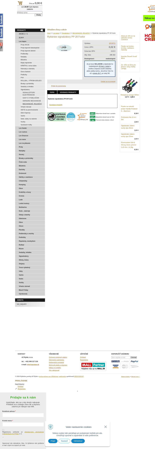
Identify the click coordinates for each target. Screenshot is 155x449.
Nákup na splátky (55, 368)
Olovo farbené (25, 72)
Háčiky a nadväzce (26, 177)
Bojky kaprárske (26, 63)
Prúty (21, 147)
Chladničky (23, 181)
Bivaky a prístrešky (27, 84)
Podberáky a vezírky (26, 233)
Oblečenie (22, 218)
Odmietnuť (78, 441)
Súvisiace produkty (68, 92)
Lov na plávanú (24, 143)
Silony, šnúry (23, 260)
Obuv (21, 188)
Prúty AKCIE (25, 45)
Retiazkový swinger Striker (130, 108)
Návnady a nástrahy (28, 69)
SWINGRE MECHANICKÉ (32, 101)
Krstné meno (7, 410)
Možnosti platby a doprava (58, 365)
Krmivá (21, 196)
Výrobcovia (23, 294)
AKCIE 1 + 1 (23, 34)
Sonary (21, 154)
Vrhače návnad (26, 107)
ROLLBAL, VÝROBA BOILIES (31, 81)
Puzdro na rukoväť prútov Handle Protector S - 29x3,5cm (129, 122)
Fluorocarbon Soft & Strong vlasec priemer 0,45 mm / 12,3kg (128, 158)
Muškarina (23, 207)
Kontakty (41, 25)
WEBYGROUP (79, 376)
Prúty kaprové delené (28, 51)
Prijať (53, 441)
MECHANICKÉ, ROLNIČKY (32, 104)
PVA (22, 78)
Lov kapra (22, 41)
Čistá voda (23, 162)
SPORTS (112, 43)
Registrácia (127, 38)
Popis (52, 92)
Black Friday (23, 290)
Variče (23, 116)
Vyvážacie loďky (26, 125)
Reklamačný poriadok (56, 362)
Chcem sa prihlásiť (23, 443)
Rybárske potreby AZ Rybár (28, 7)
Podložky (24, 75)
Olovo (21, 226)
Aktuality (20, 25)
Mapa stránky (125, 376)
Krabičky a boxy (25, 192)
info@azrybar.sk (33, 365)
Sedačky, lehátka (25, 252)
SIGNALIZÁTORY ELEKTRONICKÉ (29, 94)
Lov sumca (23, 132)
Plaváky (22, 230)
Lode (21, 200)
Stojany (21, 264)
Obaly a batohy (24, 215)
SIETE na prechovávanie (29, 110)
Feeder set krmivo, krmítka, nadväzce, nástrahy (127, 61)
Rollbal (21, 245)
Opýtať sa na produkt (108, 81)
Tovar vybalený (24, 267)
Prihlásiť (126, 36)
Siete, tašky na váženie (29, 119)
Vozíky (23, 122)
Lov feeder (23, 128)
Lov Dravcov (23, 136)
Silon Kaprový (25, 113)
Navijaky (24, 57)
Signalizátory (25, 90)
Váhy (21, 271)
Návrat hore (135, 376)
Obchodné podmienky (56, 360)
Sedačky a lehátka (27, 87)
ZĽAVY (21, 38)
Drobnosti (22, 173)
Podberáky (24, 54)
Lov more (22, 139)
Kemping (22, 185)
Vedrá (21, 279)
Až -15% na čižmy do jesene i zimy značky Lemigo (128, 80)
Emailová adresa (8, 401)
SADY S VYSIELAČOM (31, 98)
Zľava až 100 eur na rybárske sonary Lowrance (128, 51)
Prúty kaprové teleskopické (30, 48)
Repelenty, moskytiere (27, 241)
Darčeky (22, 169)
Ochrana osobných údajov (58, 357)
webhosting (62, 376)
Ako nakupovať (54, 370)
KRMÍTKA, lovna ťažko (29, 66)
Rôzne (21, 249)
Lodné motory (24, 203)
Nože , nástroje (24, 211)
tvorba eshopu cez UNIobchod (48, 376)
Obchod (30, 25)
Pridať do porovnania (58, 86)
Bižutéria (24, 60)
